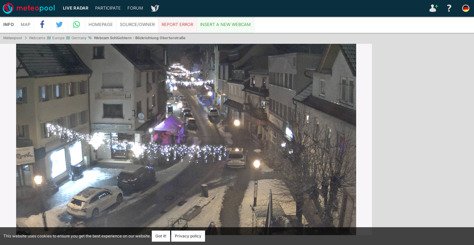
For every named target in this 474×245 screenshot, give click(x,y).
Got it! (161, 235)
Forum (135, 8)
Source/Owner (137, 24)
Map (25, 24)
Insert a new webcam (225, 24)
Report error (177, 24)
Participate (108, 8)
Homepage (101, 24)
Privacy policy (188, 235)
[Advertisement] (423, 145)
